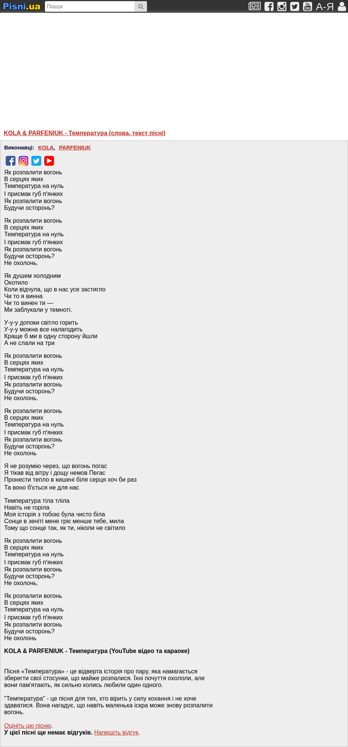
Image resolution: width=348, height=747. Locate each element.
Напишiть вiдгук (116, 732)
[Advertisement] (100, 67)
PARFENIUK (75, 148)
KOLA (46, 148)
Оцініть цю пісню (27, 725)
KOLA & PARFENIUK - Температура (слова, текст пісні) (84, 133)
